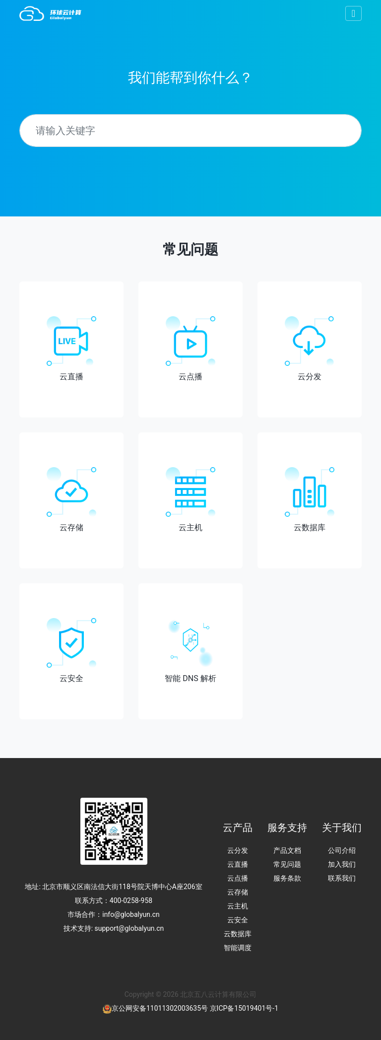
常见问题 (287, 864)
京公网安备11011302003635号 (160, 1008)
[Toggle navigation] (353, 13)
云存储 (237, 892)
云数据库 (238, 934)
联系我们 (342, 878)
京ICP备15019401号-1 (244, 1008)
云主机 (237, 906)
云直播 (237, 864)
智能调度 (238, 948)
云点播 (237, 878)
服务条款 (287, 878)
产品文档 (287, 850)
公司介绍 (342, 850)
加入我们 (342, 864)
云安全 (237, 920)
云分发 (237, 850)
